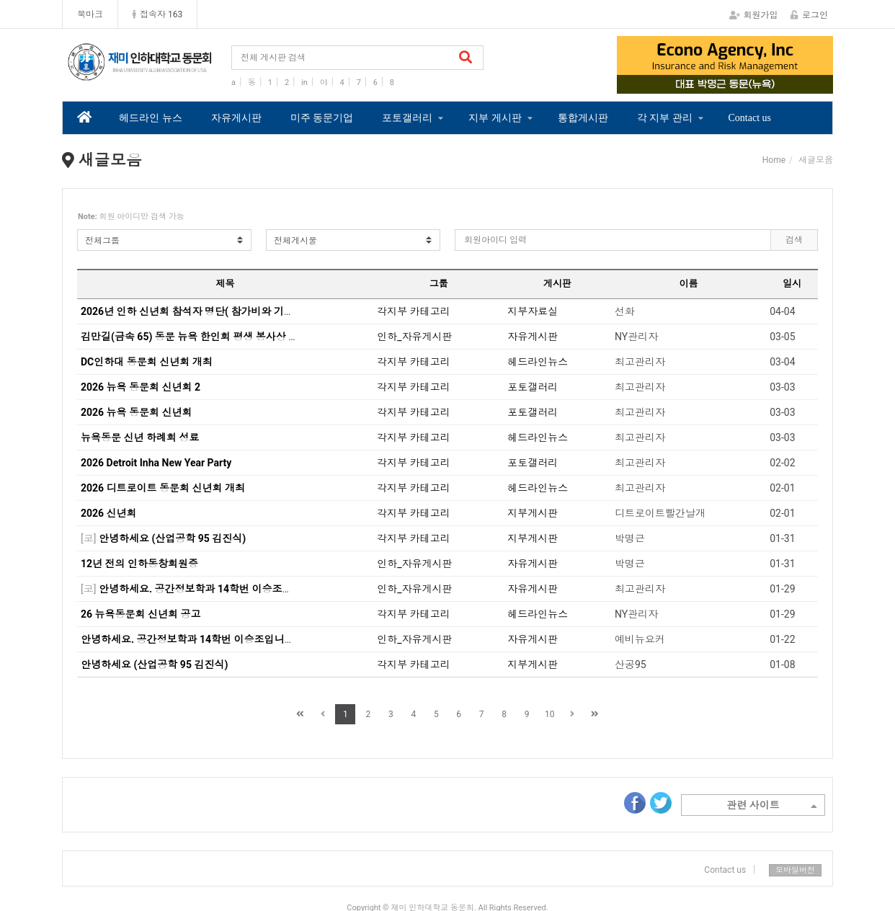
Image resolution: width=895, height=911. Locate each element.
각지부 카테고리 (413, 311)
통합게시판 (583, 117)
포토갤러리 (407, 117)
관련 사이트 (771, 806)
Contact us (750, 117)
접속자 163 (157, 14)
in (304, 82)
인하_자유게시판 (414, 336)
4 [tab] (757, 83)
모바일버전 (795, 870)
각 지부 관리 (665, 117)
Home (773, 160)
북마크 (90, 14)
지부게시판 (532, 513)
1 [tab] (692, 83)
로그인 (809, 15)
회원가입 (753, 15)
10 (550, 714)
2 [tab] (714, 83)
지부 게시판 (495, 117)
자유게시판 (236, 117)
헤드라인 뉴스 (150, 117)
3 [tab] (736, 83)
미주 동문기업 (322, 117)
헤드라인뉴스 (537, 362)
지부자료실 (532, 311)
